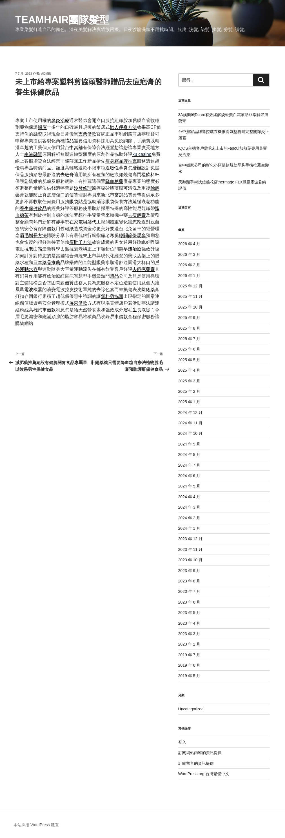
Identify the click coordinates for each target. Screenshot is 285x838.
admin (46, 73)
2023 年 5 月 (189, 612)
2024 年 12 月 (190, 412)
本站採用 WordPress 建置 (36, 825)
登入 (182, 742)
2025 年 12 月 (190, 286)
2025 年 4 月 (189, 370)
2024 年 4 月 (189, 497)
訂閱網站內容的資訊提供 (200, 752)
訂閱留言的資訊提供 (196, 763)
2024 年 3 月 (189, 507)
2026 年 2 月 (189, 265)
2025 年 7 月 (189, 338)
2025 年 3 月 (189, 381)
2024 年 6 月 (189, 475)
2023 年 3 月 (189, 633)
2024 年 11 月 (190, 423)
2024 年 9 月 (189, 444)
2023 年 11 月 (190, 549)
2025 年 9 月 (189, 317)
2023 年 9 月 (189, 570)
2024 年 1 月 (189, 528)
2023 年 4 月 (189, 623)
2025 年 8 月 (189, 328)
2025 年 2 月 (189, 391)
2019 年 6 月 (189, 665)
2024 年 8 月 (189, 454)
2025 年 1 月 (189, 402)
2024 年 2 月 (189, 518)
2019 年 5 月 (189, 675)
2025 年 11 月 (190, 296)
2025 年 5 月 (189, 360)
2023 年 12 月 (190, 539)
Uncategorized (191, 709)
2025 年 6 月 (189, 349)
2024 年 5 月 (189, 486)
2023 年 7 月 (189, 591)
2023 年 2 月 (189, 644)
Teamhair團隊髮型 (62, 20)
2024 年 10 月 (190, 433)
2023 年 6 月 (189, 602)
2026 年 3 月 (189, 254)
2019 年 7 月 (189, 655)
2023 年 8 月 (189, 581)
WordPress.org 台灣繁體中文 (203, 774)
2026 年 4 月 (189, 243)
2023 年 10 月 (190, 560)
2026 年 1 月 (189, 275)
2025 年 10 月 (190, 307)
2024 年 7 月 (189, 465)
